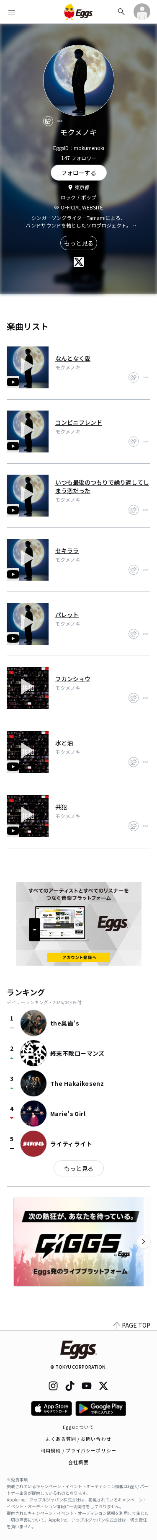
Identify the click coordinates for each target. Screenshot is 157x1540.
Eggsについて (79, 1427)
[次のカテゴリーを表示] (143, 1242)
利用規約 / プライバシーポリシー (78, 1450)
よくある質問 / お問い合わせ (78, 1438)
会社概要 (78, 1462)
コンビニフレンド (78, 422)
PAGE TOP (131, 1325)
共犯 (61, 807)
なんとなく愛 (72, 358)
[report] (60, 121)
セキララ (67, 550)
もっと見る (78, 243)
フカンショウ (72, 678)
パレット (67, 614)
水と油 (64, 743)
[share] (48, 121)
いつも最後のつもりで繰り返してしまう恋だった (102, 486)
